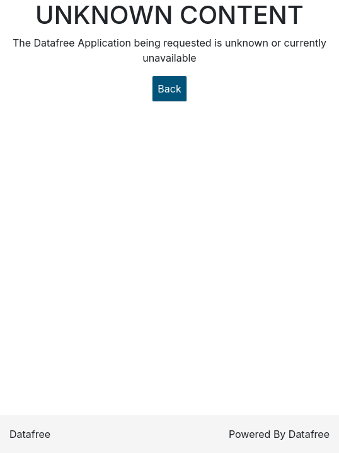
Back (169, 88)
